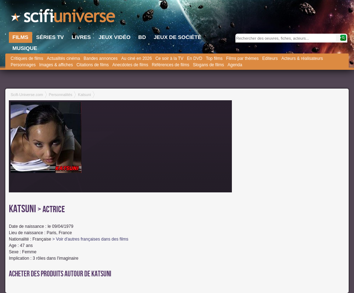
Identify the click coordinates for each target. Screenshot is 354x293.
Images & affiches (56, 64)
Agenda (235, 64)
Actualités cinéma (63, 58)
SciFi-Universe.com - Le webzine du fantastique (64, 18)
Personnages (23, 64)
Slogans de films (208, 64)
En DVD (194, 58)
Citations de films (92, 64)
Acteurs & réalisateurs (302, 58)
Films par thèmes (242, 58)
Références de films (170, 64)
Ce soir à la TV (169, 58)
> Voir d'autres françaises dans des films (90, 239)
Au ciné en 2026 (136, 58)
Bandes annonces (101, 58)
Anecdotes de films (130, 64)
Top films (214, 58)
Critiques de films (27, 58)
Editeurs (270, 58)
